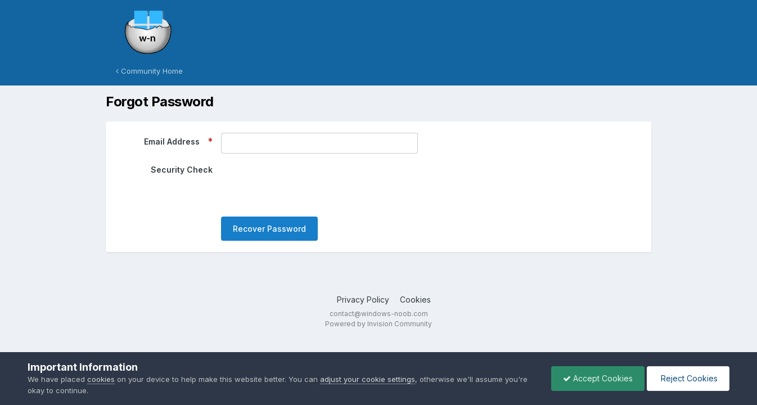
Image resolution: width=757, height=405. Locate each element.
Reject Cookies (688, 378)
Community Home (149, 70)
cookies (101, 379)
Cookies (415, 299)
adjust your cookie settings (367, 379)
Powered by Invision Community (378, 324)
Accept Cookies (598, 378)
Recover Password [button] (269, 228)
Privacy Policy (363, 299)
